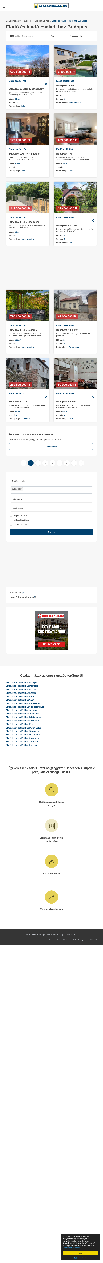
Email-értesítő (51, 446)
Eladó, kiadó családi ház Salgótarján (23, 731)
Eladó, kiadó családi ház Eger (20, 724)
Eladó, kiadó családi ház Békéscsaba (23, 717)
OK (81, 1253)
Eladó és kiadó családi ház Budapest (69, 21)
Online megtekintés (22, 524)
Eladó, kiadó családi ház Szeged (21, 693)
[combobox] (51, 489)
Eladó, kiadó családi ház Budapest (22, 682)
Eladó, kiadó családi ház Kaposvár (22, 745)
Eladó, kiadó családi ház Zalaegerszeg (24, 738)
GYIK (28, 935)
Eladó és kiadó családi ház (36, 21)
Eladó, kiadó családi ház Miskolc (21, 689)
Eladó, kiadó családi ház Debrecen (22, 686)
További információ (71, 1247)
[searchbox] (29, 489)
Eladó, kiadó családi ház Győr (20, 700)
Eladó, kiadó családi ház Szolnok (21, 710)
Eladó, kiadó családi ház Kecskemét (23, 703)
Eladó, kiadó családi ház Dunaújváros (23, 728)
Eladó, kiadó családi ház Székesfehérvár (25, 707)
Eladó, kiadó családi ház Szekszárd (22, 742)
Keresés (51, 532)
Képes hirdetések (21, 515)
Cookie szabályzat (59, 935)
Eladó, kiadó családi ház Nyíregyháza (23, 735)
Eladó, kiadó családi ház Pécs (20, 696)
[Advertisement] (51, 564)
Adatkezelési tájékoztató (41, 935)
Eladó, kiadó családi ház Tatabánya (22, 714)
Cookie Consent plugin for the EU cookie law (81, 1257)
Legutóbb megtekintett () (23, 597)
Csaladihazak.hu (13, 21)
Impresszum (71, 935)
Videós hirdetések (21, 520)
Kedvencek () (17, 592)
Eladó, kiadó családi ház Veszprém (22, 721)
